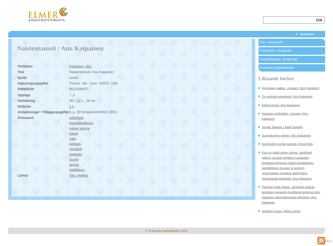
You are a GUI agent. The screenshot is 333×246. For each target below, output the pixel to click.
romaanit (75, 149)
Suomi (74, 159)
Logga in (326, 240)
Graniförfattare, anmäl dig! (278, 59)
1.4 (71, 106)
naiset (73, 133)
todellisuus (77, 170)
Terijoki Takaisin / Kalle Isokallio (282, 127)
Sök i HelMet (78, 175)
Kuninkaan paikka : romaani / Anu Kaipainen (290, 88)
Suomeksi (307, 34)
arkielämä (76, 118)
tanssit (74, 165)
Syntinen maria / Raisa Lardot (281, 211)
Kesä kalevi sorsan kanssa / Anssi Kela (287, 143)
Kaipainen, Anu (80, 66)
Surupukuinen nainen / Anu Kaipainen (286, 135)
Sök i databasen (271, 42)
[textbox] (289, 20)
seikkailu (75, 154)
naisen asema (79, 128)
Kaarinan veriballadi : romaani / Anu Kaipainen (285, 116)
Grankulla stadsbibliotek (277, 68)
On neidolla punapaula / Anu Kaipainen (287, 96)
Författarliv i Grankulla (275, 51)
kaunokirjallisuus (81, 123)
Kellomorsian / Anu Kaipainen (281, 105)
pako (72, 139)
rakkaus (75, 144)
